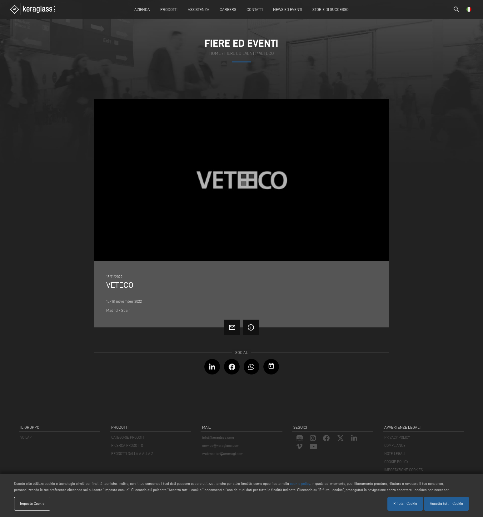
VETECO (266, 53)
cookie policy (300, 483)
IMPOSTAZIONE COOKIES (403, 470)
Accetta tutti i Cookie (446, 503)
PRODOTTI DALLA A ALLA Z (132, 454)
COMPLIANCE (395, 445)
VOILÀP (26, 437)
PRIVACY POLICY (397, 437)
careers (228, 9)
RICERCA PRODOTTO (127, 445)
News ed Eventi (287, 9)
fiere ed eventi (240, 53)
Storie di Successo (330, 9)
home (215, 53)
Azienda (142, 9)
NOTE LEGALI (394, 454)
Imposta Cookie (32, 503)
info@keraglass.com (218, 437)
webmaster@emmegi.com (222, 454)
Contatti (254, 9)
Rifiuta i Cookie (405, 503)
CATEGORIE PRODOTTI (128, 437)
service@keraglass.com (220, 445)
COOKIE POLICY (396, 462)
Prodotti (168, 9)
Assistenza (198, 9)
